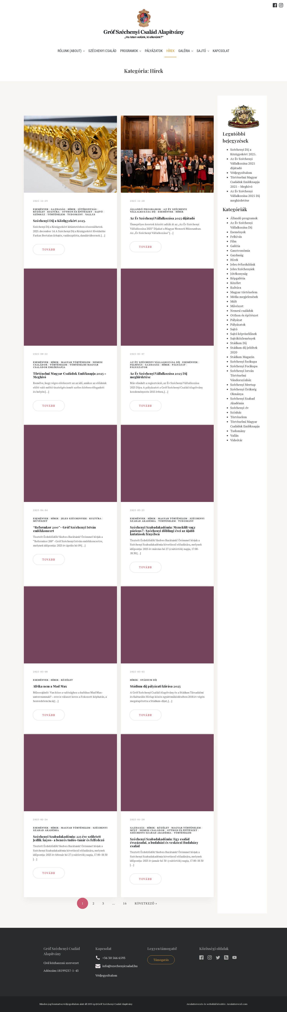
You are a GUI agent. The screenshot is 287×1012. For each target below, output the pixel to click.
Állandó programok (145, 209)
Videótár (236, 440)
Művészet (40, 520)
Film (233, 241)
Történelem (56, 214)
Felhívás (136, 364)
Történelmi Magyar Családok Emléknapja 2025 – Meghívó (244, 182)
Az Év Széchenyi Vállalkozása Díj (155, 362)
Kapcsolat (221, 51)
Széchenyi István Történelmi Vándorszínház (242, 375)
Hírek (170, 51)
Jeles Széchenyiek (74, 518)
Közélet (39, 211)
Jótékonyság (87, 209)
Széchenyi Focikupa (243, 366)
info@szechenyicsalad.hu (120, 966)
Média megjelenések (244, 297)
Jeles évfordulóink (242, 264)
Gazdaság (58, 209)
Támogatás (161, 960)
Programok (129, 51)
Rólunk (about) (70, 51)
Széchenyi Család (102, 51)
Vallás (90, 214)
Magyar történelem (75, 362)
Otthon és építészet (77, 211)
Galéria (184, 51)
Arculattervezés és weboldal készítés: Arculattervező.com (217, 1004)
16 (125, 903)
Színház (39, 214)
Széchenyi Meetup (243, 384)
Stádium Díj (148, 679)
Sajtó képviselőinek (243, 334)
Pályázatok (154, 51)
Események (40, 209)
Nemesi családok (152, 830)
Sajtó (201, 51)
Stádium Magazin (242, 357)
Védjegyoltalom (241, 173)
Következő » (146, 903)
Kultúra (53, 211)
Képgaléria (237, 278)
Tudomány (75, 214)
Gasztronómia (240, 250)
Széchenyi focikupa (243, 361)
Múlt (133, 830)
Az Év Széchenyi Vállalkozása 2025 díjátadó (242, 163)
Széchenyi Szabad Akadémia (151, 832)
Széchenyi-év (239, 408)
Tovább (48, 249)
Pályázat (179, 364)
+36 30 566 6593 (113, 958)
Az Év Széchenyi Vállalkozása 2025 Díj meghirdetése (245, 196)
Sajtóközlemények (242, 338)
